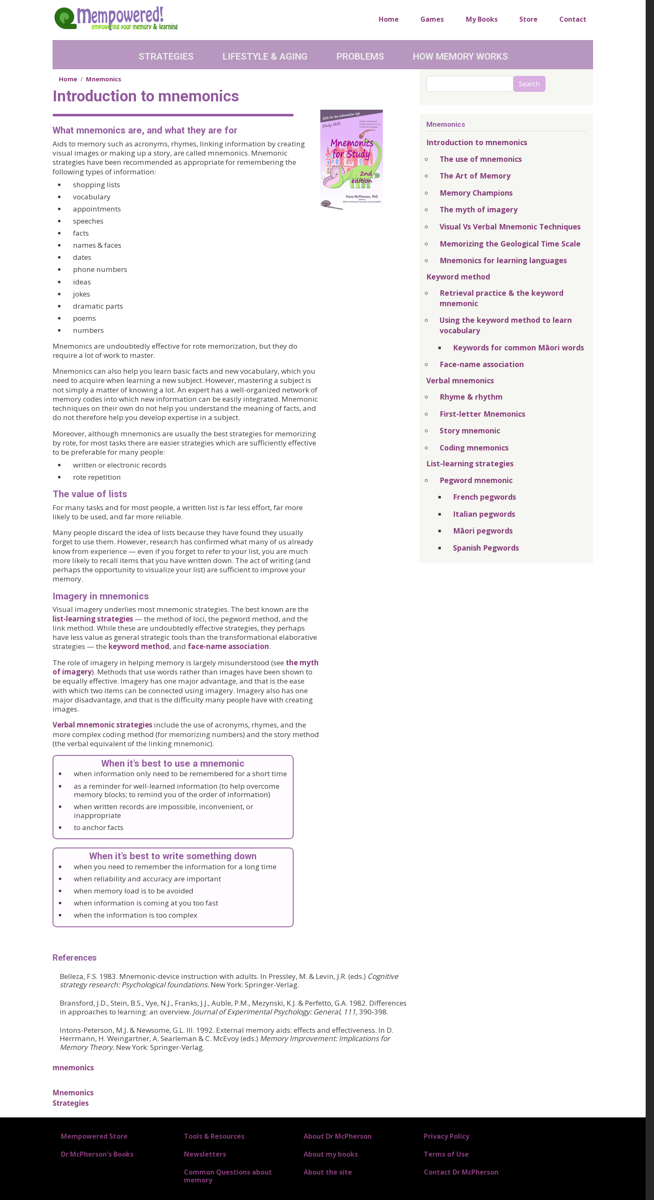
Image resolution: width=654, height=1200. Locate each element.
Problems (360, 56)
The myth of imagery (479, 209)
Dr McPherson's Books (97, 1154)
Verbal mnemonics (460, 380)
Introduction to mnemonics (476, 142)
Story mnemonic (470, 430)
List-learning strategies (469, 463)
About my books (331, 1154)
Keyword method (458, 277)
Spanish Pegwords (486, 548)
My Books (482, 19)
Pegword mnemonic (476, 480)
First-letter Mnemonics (482, 414)
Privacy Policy (446, 1136)
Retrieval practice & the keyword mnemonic (501, 298)
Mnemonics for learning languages (503, 260)
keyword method (138, 646)
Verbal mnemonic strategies (102, 725)
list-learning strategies (93, 619)
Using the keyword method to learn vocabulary (506, 325)
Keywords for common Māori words (518, 347)
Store (528, 19)
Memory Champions (476, 193)
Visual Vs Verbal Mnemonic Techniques (510, 226)
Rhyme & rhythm (471, 397)
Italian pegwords (484, 514)
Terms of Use (446, 1154)
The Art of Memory (475, 176)
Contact (572, 19)
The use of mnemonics (481, 159)
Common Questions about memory (228, 1176)
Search (529, 83)
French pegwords (484, 497)
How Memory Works (460, 56)
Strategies (166, 56)
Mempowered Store (94, 1136)
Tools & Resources (214, 1136)
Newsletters (205, 1154)
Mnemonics (103, 79)
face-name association (228, 646)
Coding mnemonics (474, 448)
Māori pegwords (483, 531)
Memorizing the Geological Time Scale (510, 244)
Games (432, 19)
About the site (328, 1172)
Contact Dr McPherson (461, 1172)
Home (389, 19)
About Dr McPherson (338, 1136)
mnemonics (73, 1067)
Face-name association (482, 364)
